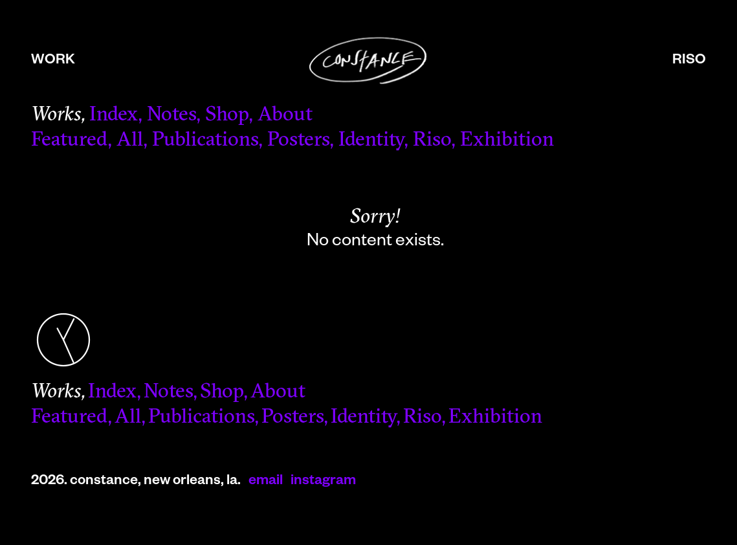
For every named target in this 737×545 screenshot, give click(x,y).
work (53, 61)
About (285, 116)
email (265, 482)
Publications (205, 141)
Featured (69, 141)
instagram (323, 482)
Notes (171, 116)
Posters (298, 141)
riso (689, 61)
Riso (432, 141)
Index (113, 116)
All (129, 141)
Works (56, 116)
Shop (226, 116)
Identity (371, 141)
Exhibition (507, 141)
